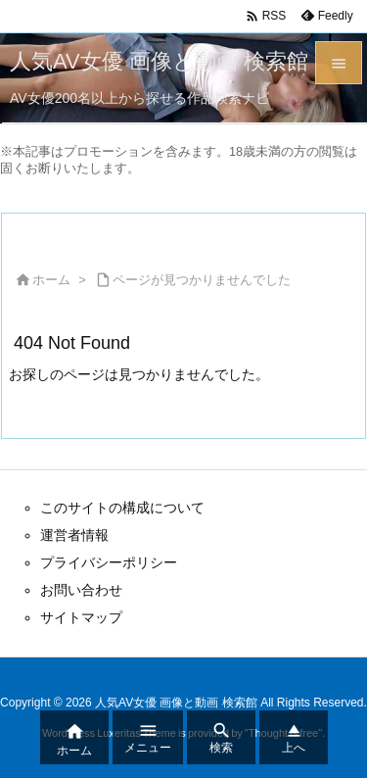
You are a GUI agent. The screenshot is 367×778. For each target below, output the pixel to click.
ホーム (51, 279)
